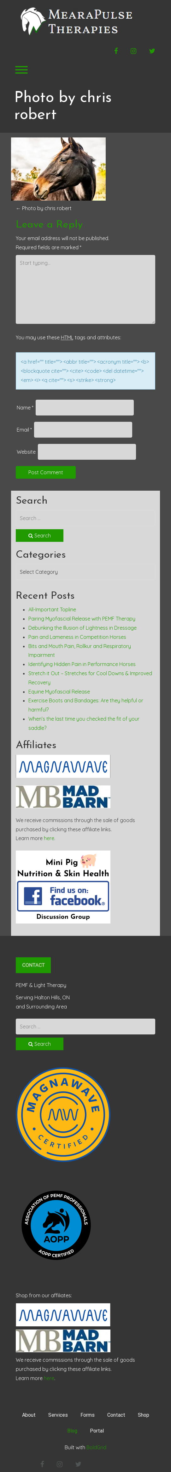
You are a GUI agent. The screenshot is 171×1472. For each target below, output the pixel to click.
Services (58, 1415)
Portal (97, 1431)
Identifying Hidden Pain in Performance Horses (82, 664)
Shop (143, 1415)
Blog (72, 1431)
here (49, 838)
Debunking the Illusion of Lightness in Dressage (82, 628)
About (29, 1415)
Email (24, 430)
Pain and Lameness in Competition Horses (77, 637)
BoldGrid (96, 1447)
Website (26, 452)
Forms (87, 1415)
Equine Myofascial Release (59, 691)
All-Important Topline (52, 609)
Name (25, 407)
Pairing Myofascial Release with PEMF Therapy (81, 618)
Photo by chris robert (44, 208)
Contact (116, 1415)
